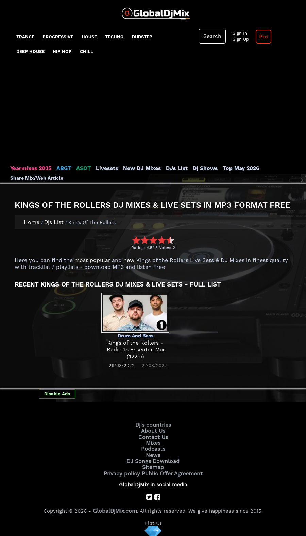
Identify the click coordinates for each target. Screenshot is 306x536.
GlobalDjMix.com (115, 507)
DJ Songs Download (153, 459)
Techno (114, 36)
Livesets (103, 168)
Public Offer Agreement (171, 470)
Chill (86, 51)
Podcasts (153, 447)
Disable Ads (57, 393)
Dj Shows (197, 168)
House (89, 36)
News (153, 453)
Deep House (30, 51)
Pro (261, 37)
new (126, 260)
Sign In (238, 33)
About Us (153, 430)
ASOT (81, 168)
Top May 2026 (232, 168)
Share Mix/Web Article (36, 178)
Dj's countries (153, 425)
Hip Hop (62, 51)
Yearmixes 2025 (30, 168)
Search (211, 36)
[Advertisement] (153, 114)
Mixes (153, 442)
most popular (90, 260)
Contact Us (153, 436)
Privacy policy (123, 470)
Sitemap (153, 465)
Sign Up (239, 39)
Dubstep (142, 36)
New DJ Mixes (137, 168)
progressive (57, 36)
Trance (25, 36)
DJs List (170, 168)
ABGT (62, 168)
